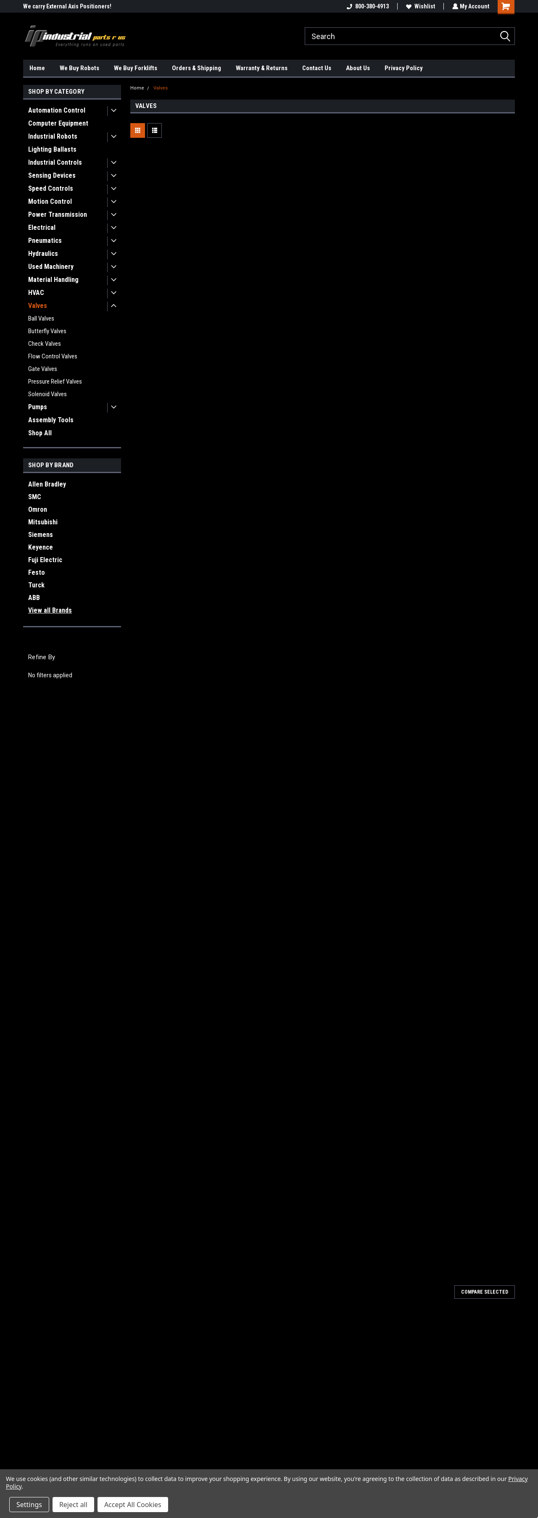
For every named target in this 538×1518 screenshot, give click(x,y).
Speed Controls (50, 188)
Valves (37, 306)
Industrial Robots (52, 136)
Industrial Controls (55, 162)
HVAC (36, 293)
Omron (37, 509)
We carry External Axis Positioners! (67, 6)
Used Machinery (51, 267)
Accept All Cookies (132, 1504)
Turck (36, 585)
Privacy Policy (404, 68)
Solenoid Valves (47, 394)
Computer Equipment (58, 123)
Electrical (41, 228)
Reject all (73, 1504)
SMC (34, 497)
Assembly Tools (51, 420)
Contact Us (316, 68)
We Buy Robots (79, 68)
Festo (36, 572)
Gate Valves (42, 369)
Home (37, 68)
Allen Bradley (47, 484)
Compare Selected (484, 1292)
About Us (358, 68)
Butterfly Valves (47, 331)
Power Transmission (57, 214)
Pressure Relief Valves (55, 381)
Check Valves (44, 343)
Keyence (40, 547)
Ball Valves (41, 318)
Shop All (40, 433)
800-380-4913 (367, 6)
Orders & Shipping (196, 68)
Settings (29, 1504)
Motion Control (50, 201)
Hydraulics (43, 254)
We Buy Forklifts (135, 68)
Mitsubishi (43, 522)
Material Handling (53, 280)
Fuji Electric (45, 560)
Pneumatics (45, 241)
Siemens (40, 535)
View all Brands (50, 610)
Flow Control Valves (52, 356)
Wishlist (419, 6)
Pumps (37, 407)
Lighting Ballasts (52, 149)
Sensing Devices (52, 175)
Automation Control (56, 110)
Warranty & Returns (261, 68)
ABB (34, 598)
